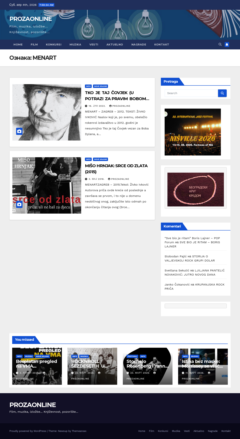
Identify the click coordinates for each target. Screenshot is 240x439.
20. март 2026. (140, 373)
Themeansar (79, 431)
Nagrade (138, 44)
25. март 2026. (85, 373)
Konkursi (53, 44)
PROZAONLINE (30, 18)
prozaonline (119, 106)
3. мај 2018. (97, 179)
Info (88, 86)
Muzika (75, 44)
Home (18, 44)
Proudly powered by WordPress (28, 431)
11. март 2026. (195, 373)
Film (34, 44)
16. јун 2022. (97, 106)
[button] (220, 44)
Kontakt (161, 44)
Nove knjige (100, 86)
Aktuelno (114, 44)
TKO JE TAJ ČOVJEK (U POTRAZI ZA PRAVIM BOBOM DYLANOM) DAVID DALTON (115, 98)
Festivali (132, 356)
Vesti (93, 44)
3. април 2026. (30, 373)
